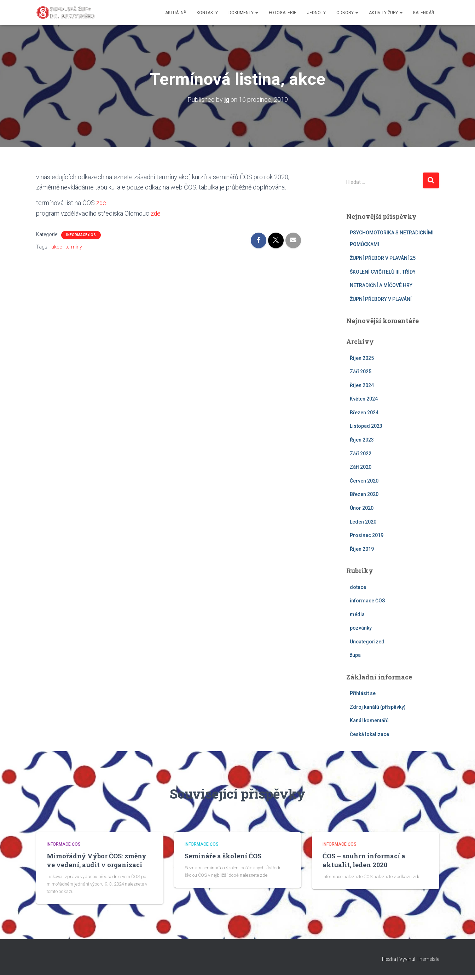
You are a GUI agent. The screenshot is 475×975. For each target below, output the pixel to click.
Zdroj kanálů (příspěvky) (378, 707)
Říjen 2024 (362, 385)
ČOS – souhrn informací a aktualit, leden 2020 (364, 860)
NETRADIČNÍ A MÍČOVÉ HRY (381, 285)
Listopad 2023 (366, 426)
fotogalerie (282, 12)
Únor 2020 (361, 508)
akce (56, 246)
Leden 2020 (363, 521)
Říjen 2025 (362, 358)
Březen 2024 (364, 412)
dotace (358, 587)
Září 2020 (360, 467)
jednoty (316, 12)
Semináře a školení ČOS (223, 856)
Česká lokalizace (369, 734)
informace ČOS (81, 235)
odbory (347, 12)
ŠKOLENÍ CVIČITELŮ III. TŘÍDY (383, 271)
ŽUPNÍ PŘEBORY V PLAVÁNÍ (381, 299)
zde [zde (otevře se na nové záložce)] (101, 202)
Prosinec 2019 (366, 535)
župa (355, 655)
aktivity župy (385, 12)
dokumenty (243, 12)
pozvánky (361, 628)
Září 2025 (360, 371)
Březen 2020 (364, 494)
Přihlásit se (363, 693)
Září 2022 (360, 453)
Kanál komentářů (369, 720)
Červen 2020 (364, 481)
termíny (73, 246)
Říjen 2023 (362, 440)
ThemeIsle (427, 959)
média (357, 614)
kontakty (207, 12)
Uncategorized (367, 641)
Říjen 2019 (362, 549)
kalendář (423, 12)
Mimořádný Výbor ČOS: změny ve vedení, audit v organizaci (96, 860)
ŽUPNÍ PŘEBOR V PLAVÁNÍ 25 (383, 258)
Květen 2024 (364, 399)
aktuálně (175, 12)
